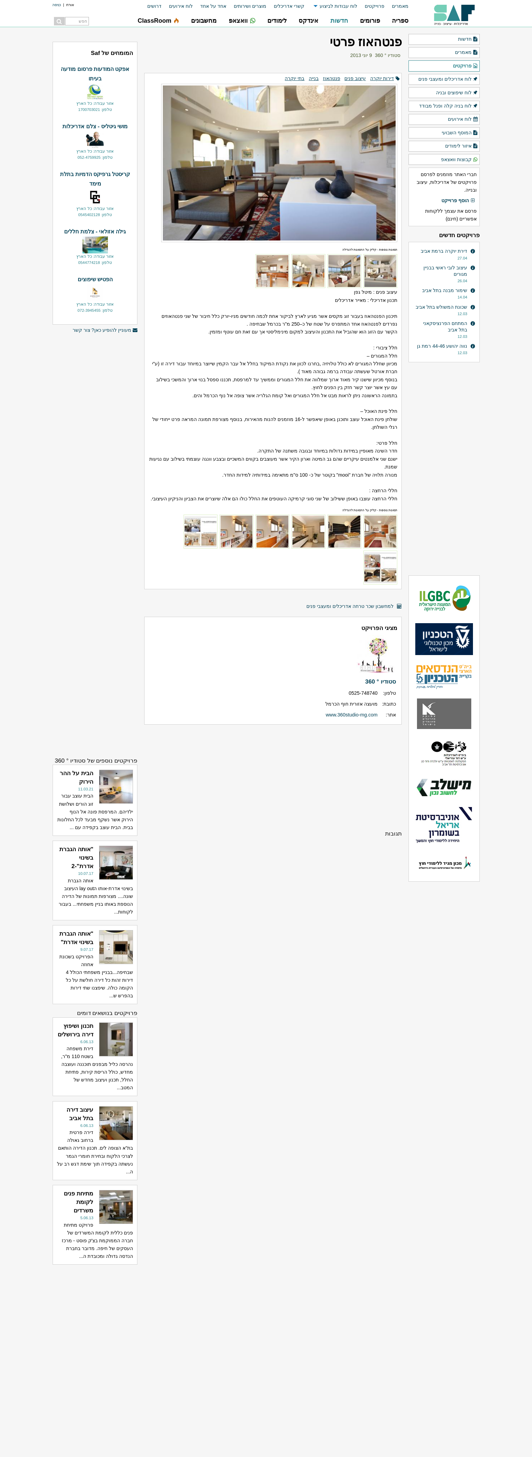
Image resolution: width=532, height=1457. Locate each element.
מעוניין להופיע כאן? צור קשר (105, 330)
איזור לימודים (461, 146)
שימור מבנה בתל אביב (444, 290)
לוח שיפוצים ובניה (457, 93)
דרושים (154, 6)
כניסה (56, 5)
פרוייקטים (374, 6)
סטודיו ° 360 (387, 55)
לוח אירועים (181, 6)
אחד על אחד (213, 6)
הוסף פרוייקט (458, 201)
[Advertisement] (273, 776)
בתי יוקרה (294, 78)
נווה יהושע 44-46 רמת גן (442, 346)
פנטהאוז (331, 78)
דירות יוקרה (382, 78)
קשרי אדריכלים (289, 6)
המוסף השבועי (460, 133)
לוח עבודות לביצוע (338, 6)
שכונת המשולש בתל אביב (441, 307)
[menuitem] (396, 6)
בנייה (314, 78)
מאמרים (400, 6)
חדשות (468, 39)
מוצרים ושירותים (250, 6)
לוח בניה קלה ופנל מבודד (448, 106)
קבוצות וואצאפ (459, 160)
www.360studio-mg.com (352, 714)
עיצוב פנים (355, 78)
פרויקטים (465, 66)
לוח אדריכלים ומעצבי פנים (448, 79)
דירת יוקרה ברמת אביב (444, 251)
